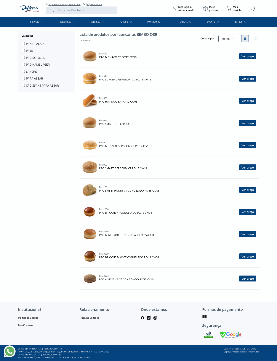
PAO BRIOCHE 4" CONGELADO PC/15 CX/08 (125, 212)
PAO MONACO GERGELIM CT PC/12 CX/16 (124, 146)
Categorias (27, 35)
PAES (29, 50)
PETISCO (126, 22)
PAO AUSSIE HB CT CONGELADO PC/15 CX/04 (126, 279)
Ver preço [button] (247, 56)
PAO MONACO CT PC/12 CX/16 (118, 57)
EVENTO (213, 22)
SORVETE (37, 22)
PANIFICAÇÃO (156, 22)
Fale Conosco (25, 325)
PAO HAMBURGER (38, 64)
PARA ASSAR (34, 78)
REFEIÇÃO (98, 22)
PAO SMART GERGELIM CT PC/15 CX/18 (123, 168)
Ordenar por (207, 38)
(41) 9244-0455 (92, 4)
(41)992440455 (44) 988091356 (63, 4)
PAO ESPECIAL (35, 57)
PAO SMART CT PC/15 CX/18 (116, 124)
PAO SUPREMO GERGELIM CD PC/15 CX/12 (125, 79)
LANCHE (186, 22)
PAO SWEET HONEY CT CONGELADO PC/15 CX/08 (129, 190)
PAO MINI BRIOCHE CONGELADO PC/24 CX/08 (127, 235)
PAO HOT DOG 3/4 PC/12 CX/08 (118, 101)
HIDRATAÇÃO (67, 22)
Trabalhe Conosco (89, 318)
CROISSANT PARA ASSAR (42, 85)
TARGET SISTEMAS (247, 348)
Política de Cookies (28, 318)
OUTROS (240, 22)
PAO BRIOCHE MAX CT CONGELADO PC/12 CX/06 (129, 257)
